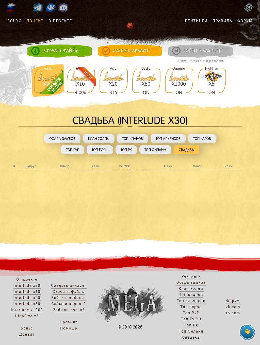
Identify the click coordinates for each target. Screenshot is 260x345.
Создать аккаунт (69, 285)
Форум (245, 21)
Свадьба (186, 150)
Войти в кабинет (68, 298)
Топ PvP (72, 150)
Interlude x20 (27, 298)
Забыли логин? (213, 60)
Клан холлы (98, 139)
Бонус (14, 21)
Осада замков (62, 139)
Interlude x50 (27, 304)
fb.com (233, 313)
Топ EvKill (100, 150)
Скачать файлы (69, 292)
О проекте (60, 21)
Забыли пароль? (189, 60)
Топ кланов (132, 139)
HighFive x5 (27, 316)
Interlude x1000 (27, 310)
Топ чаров (202, 139)
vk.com (233, 307)
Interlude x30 (27, 285)
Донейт (35, 21)
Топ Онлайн (155, 150)
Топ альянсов (168, 139)
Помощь (68, 328)
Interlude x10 (27, 292)
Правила (223, 21)
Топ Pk (126, 150)
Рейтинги (196, 21)
